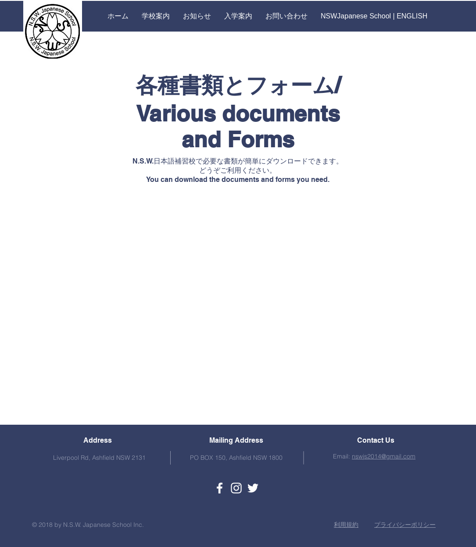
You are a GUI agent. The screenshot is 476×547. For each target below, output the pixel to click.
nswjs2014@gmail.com (383, 456)
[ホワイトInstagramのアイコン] (236, 488)
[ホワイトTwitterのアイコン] (253, 488)
